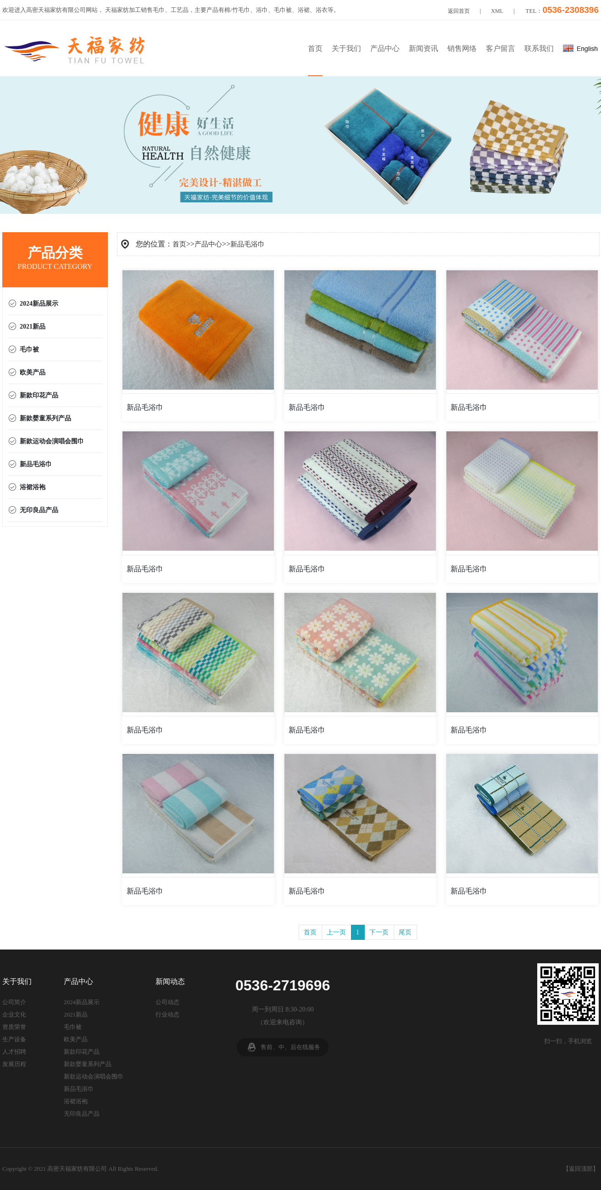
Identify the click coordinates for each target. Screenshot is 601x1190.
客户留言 (500, 48)
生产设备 (14, 1039)
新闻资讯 (423, 48)
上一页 (336, 932)
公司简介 (14, 1002)
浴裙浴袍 (32, 487)
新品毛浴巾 (36, 464)
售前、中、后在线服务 (290, 1047)
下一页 (379, 932)
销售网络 (462, 48)
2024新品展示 (39, 303)
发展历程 (14, 1064)
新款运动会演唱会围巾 (52, 441)
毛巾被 (29, 349)
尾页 (405, 932)
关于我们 (346, 48)
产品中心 (385, 48)
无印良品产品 (39, 510)
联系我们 (539, 48)
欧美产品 (32, 372)
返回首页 (459, 11)
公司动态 (167, 1002)
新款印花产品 (39, 395)
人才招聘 (14, 1051)
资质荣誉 (14, 1026)
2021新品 (32, 326)
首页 (315, 48)
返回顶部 (581, 1168)
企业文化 (14, 1014)
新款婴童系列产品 (45, 418)
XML (497, 11)
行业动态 (167, 1014)
